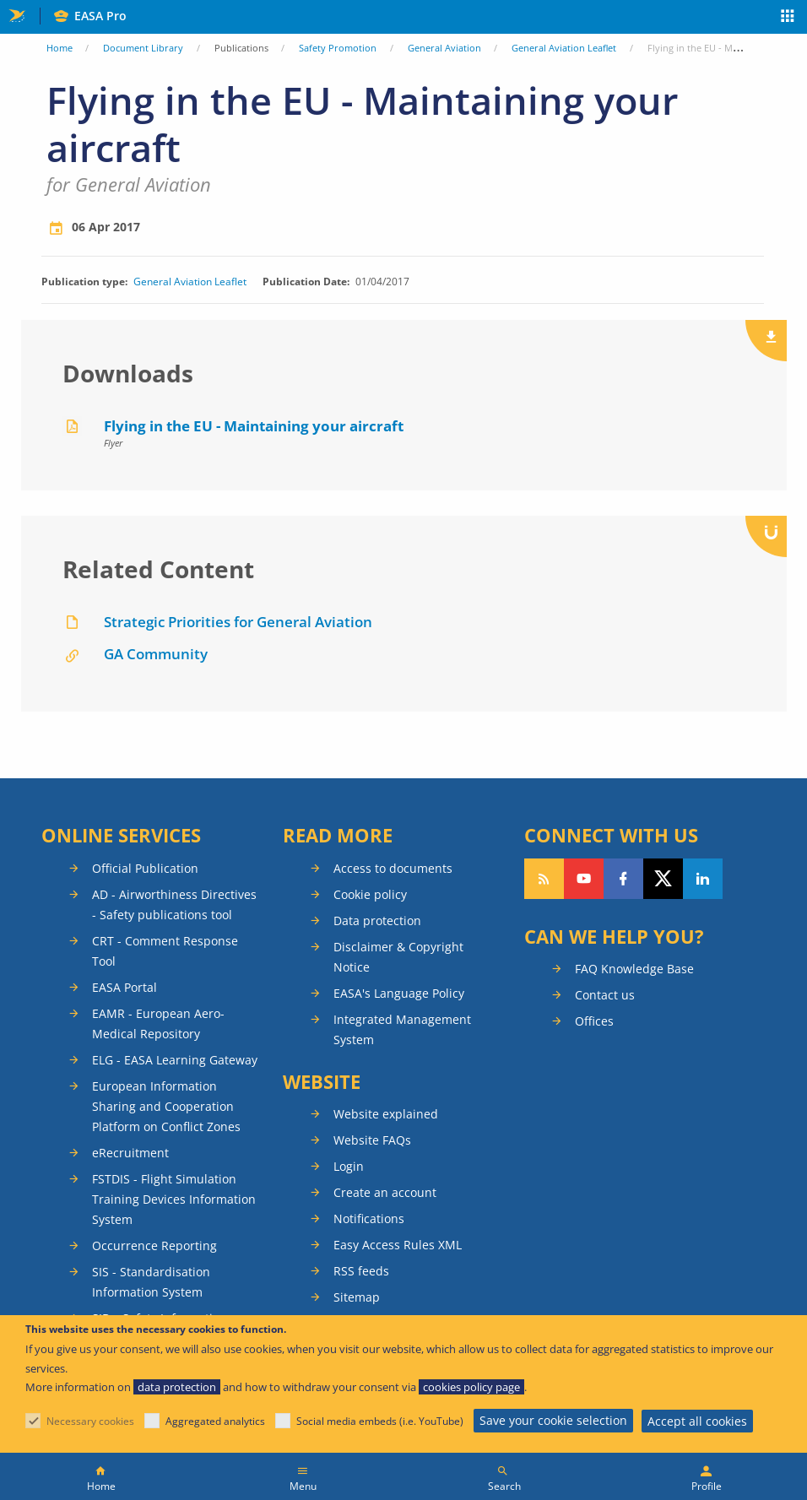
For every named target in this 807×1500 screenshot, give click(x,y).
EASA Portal (124, 987)
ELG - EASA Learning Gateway (174, 1060)
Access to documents (392, 868)
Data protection (377, 920)
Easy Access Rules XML (397, 1245)
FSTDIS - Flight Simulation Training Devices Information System (174, 1199)
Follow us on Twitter (663, 878)
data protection (177, 1386)
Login (348, 1166)
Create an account (384, 1192)
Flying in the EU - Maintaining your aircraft (254, 426)
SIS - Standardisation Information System (151, 1282)
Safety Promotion (337, 47)
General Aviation (444, 47)
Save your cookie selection (553, 1420)
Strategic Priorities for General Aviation (238, 621)
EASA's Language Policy (398, 993)
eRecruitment (130, 1153)
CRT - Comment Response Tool (165, 951)
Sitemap (356, 1297)
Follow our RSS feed (544, 878)
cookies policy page (471, 1386)
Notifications (368, 1218)
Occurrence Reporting (154, 1245)
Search (504, 1486)
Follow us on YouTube (584, 878)
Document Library (143, 47)
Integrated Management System (402, 1029)
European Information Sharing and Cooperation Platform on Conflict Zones (166, 1106)
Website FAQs (372, 1140)
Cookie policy (370, 894)
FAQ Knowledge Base (634, 969)
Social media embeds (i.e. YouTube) (379, 1421)
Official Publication (145, 868)
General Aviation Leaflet (564, 47)
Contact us (605, 995)
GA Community (156, 653)
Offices (594, 1021)
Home (59, 47)
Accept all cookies (697, 1421)
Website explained (385, 1114)
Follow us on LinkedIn (703, 878)
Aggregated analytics (215, 1421)
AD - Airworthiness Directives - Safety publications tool (174, 904)
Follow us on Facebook (623, 878)
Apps (788, 17)
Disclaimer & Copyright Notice (398, 957)
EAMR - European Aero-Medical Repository (158, 1023)
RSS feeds (361, 1271)
